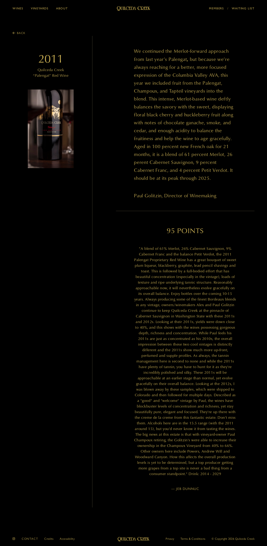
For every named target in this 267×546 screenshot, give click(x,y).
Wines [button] (18, 8)
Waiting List (243, 8)
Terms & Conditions (192, 538)
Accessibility (67, 538)
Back (21, 33)
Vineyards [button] (40, 8)
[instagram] (14, 538)
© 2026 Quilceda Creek (233, 538)
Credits (48, 538)
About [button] (62, 8)
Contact (30, 538)
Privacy (170, 538)
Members (216, 8)
